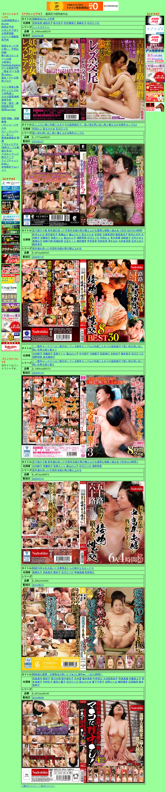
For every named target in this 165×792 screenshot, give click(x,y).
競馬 (3, 118)
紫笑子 (57, 572)
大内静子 (37, 353)
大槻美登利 (108, 234)
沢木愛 (78, 678)
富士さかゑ (49, 129)
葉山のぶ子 (70, 238)
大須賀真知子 (110, 678)
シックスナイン (41, 27)
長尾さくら (57, 238)
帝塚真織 (79, 572)
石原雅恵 (133, 682)
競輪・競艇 (13, 118)
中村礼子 (48, 682)
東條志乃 (37, 241)
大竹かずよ (137, 238)
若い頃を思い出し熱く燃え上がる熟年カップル (58, 133)
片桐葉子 (94, 353)
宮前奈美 (37, 23)
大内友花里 (124, 241)
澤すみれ (113, 241)
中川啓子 (84, 353)
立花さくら (70, 241)
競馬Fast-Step (8, 109)
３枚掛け (6, 62)
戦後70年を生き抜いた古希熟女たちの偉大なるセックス (63, 568)
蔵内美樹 (87, 678)
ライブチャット (10, 160)
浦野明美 (81, 238)
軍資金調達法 (8, 137)
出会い (5, 163)
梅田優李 (81, 241)
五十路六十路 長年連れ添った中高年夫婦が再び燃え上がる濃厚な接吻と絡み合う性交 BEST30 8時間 (87, 230)
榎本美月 (37, 244)
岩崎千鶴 (48, 241)
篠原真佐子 (121, 234)
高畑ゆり (63, 234)
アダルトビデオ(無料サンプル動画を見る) (10, 147)
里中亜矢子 (51, 234)
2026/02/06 (38, 35)
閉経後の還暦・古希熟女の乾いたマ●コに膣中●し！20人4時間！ (67, 674)
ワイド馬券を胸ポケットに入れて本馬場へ (10, 90)
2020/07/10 (38, 257)
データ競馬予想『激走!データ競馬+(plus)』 (10, 71)
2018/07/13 (38, 478)
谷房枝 (98, 234)
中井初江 (97, 678)
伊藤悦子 (45, 238)
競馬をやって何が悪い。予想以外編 (10, 49)
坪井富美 (92, 241)
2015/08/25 (38, 585)
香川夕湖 (56, 678)
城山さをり (75, 234)
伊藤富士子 (135, 678)
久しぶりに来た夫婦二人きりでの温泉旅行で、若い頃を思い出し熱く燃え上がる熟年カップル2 (84, 124)
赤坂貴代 (48, 572)
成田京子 (48, 23)
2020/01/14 (38, 373)
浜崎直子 (126, 238)
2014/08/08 (38, 697)
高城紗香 (58, 241)
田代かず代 (134, 234)
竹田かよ (37, 129)
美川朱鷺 (115, 238)
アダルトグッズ (10, 154)
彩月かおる (38, 234)
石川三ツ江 (93, 23)
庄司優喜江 (70, 23)
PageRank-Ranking (10, 65)
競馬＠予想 (7, 27)
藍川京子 (58, 23)
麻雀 (3, 121)
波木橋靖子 (49, 357)
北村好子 (115, 353)
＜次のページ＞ (46, 786)
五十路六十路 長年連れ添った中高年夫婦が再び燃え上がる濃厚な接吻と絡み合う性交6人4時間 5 (85, 462)
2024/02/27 (38, 141)
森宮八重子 (59, 682)
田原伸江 (105, 353)
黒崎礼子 (81, 23)
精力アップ (7, 157)
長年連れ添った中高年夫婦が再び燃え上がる (57, 248)
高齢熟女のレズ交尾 (43, 19)
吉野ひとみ (111, 682)
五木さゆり (137, 241)
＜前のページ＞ (29, 786)
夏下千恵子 (98, 682)
